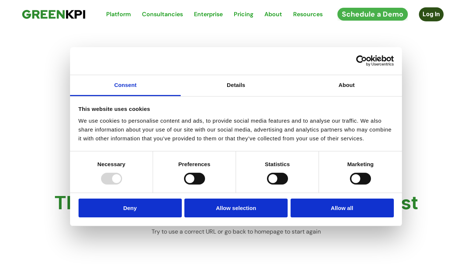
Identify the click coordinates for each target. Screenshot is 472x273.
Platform (118, 14)
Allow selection (236, 208)
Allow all (342, 208)
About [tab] (347, 84)
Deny (130, 208)
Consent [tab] (125, 84)
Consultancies (162, 14)
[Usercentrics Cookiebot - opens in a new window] (361, 60)
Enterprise (208, 14)
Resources (308, 14)
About (273, 14)
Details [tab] (236, 84)
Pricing (243, 14)
